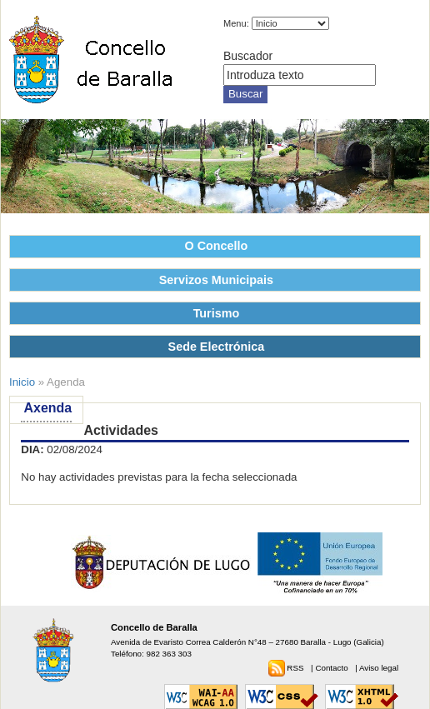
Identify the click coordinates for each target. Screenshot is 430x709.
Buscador (247, 55)
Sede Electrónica (216, 346)
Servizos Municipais (216, 280)
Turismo (216, 313)
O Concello (216, 245)
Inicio (22, 382)
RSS (296, 667)
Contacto (332, 667)
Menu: (236, 23)
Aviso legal (378, 667)
